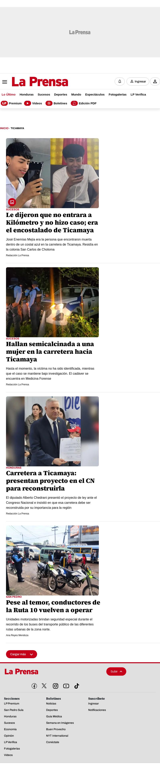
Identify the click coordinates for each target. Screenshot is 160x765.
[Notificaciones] (120, 81)
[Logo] (30, 82)
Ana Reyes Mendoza (17, 635)
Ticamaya (17, 128)
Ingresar (140, 81)
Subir (116, 671)
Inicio (4, 128)
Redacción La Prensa (17, 255)
